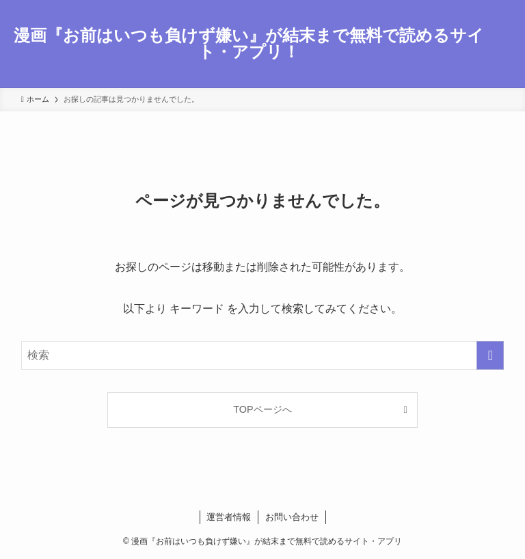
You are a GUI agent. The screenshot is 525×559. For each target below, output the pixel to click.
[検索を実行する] (490, 355)
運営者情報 (228, 517)
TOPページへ (262, 409)
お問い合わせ (292, 517)
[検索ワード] (262, 355)
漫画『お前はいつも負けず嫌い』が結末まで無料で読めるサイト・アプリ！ (249, 43)
